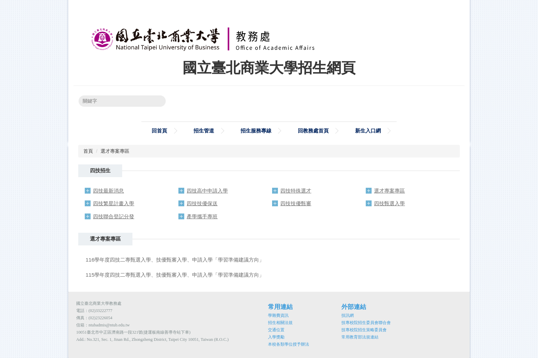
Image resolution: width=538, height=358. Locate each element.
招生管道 (204, 131)
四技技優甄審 (295, 203)
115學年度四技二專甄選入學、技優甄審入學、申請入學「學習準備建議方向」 (175, 275)
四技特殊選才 (295, 191)
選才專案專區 (115, 151)
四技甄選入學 (389, 203)
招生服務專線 (256, 131)
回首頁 (159, 131)
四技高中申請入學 (207, 191)
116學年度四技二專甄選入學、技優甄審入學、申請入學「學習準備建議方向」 (175, 260)
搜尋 (156, 101)
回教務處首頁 (313, 131)
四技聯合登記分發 (113, 216)
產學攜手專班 (202, 216)
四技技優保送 (202, 203)
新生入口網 (368, 131)
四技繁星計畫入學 (113, 203)
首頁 (88, 151)
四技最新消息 (108, 191)
